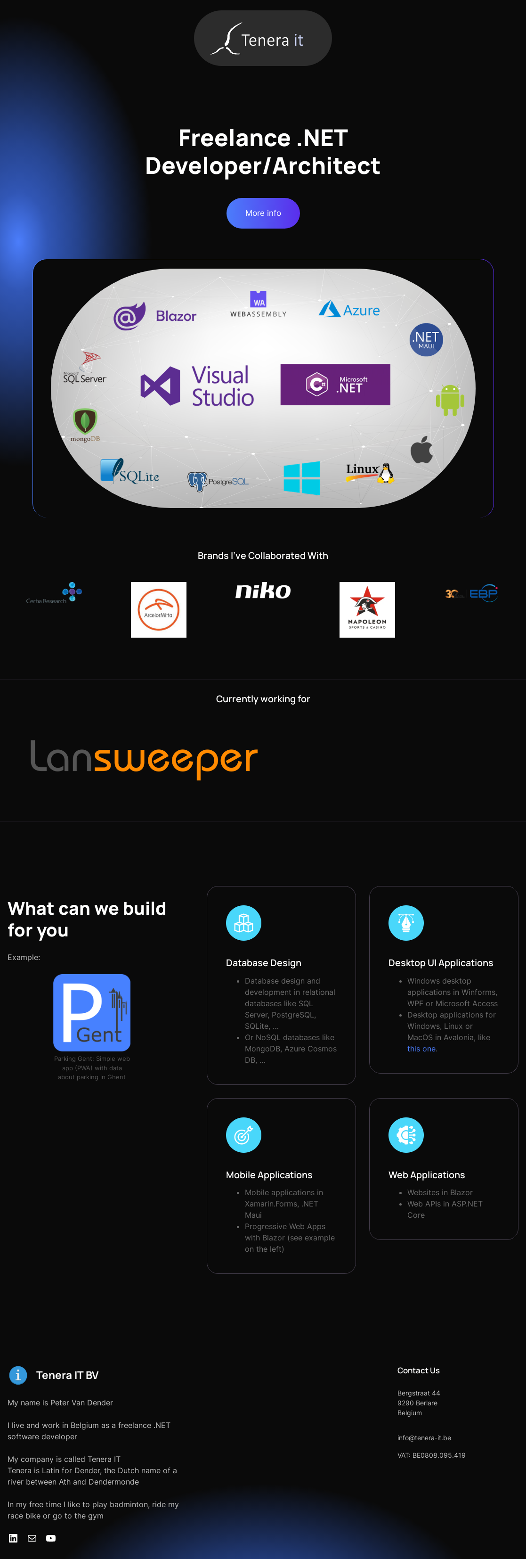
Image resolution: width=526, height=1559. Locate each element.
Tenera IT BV (67, 1352)
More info (263, 213)
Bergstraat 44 (407, 1370)
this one (475, 1037)
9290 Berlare (406, 1380)
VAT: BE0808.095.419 (420, 1432)
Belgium (398, 1390)
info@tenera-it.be (413, 1415)
